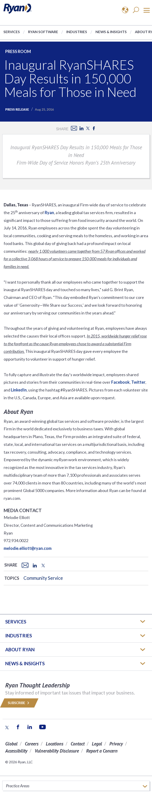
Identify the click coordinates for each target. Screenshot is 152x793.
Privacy (116, 744)
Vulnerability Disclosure (57, 751)
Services (11, 31)
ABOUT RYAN (20, 649)
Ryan (49, 212)
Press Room (18, 51)
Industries (76, 31)
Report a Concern (102, 751)
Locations (54, 744)
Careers (32, 744)
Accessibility (16, 751)
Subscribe (19, 703)
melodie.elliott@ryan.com (28, 548)
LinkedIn (19, 389)
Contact (78, 744)
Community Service (43, 578)
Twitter (138, 382)
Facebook (120, 382)
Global (11, 744)
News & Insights (111, 31)
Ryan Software (43, 31)
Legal (97, 744)
